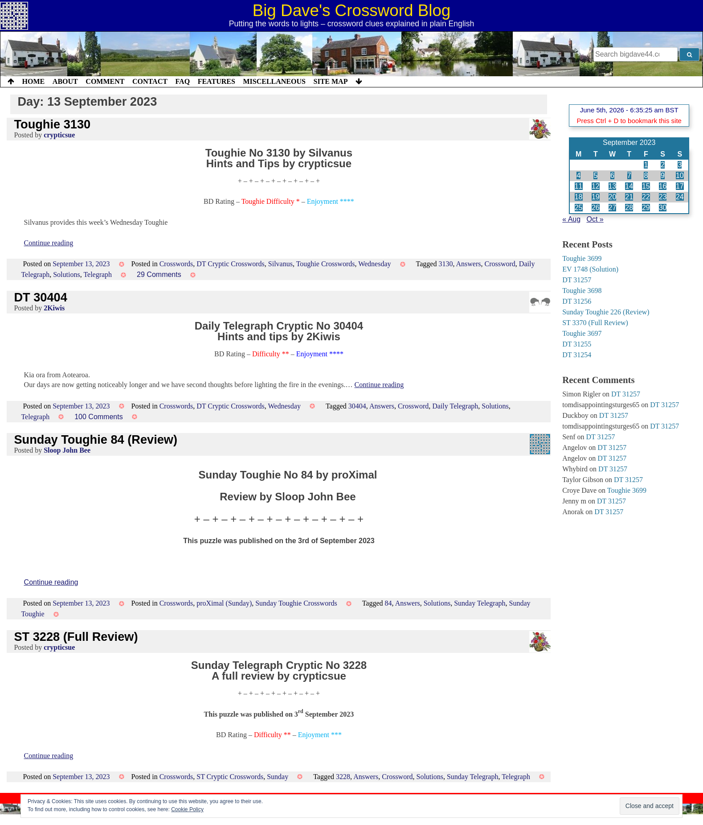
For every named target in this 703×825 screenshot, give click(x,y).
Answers (468, 264)
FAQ (182, 81)
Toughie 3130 (52, 124)
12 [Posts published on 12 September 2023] (596, 186)
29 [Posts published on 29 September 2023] (646, 207)
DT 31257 (576, 280)
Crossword (500, 264)
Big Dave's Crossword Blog (352, 10)
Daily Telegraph (455, 406)
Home (33, 81)
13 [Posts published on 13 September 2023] (613, 186)
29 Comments (159, 274)
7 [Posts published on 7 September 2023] (629, 175)
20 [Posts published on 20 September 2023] (613, 197)
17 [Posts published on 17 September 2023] (680, 186)
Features (216, 81)
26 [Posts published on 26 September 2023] (596, 207)
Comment (105, 81)
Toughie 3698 (581, 290)
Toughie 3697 (581, 333)
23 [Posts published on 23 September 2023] (663, 197)
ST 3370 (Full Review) (595, 322)
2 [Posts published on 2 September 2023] (663, 165)
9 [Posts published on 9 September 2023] (663, 175)
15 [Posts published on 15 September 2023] (646, 186)
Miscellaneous (274, 81)
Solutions (66, 274)
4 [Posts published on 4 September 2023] (578, 175)
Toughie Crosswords (325, 264)
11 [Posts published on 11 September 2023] (579, 186)
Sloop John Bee (67, 450)
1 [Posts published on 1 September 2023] (646, 165)
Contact (150, 81)
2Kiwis (54, 308)
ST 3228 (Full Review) (76, 637)
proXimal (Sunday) (224, 603)
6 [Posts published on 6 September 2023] (612, 175)
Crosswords (176, 264)
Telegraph (97, 274)
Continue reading (49, 243)
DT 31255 (576, 344)
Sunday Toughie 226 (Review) (605, 312)
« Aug (571, 219)
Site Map (331, 81)
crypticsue (59, 135)
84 (388, 603)
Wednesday (374, 264)
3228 (343, 776)
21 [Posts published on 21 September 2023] (629, 197)
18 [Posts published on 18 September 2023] (579, 197)
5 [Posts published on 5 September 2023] (595, 175)
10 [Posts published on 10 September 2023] (680, 175)
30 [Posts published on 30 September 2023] (663, 207)
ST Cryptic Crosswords (229, 776)
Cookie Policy (187, 809)
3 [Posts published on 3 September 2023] (680, 165)
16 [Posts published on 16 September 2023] (663, 186)
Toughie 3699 (581, 258)
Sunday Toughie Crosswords (296, 603)
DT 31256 (576, 301)
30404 (357, 406)
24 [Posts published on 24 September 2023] (680, 197)
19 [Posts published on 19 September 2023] (596, 197)
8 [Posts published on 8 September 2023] (646, 175)
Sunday (277, 776)
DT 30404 (40, 297)
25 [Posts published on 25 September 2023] (579, 207)
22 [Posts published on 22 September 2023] (646, 197)
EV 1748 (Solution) (590, 269)
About (65, 81)
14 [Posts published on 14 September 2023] (629, 186)
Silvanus (280, 264)
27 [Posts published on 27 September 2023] (613, 207)
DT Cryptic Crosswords (230, 264)
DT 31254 (576, 355)
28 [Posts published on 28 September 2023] (629, 207)
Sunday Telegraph (479, 603)
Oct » (595, 219)
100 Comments (98, 417)
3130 (445, 264)
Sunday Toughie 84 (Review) (95, 439)
